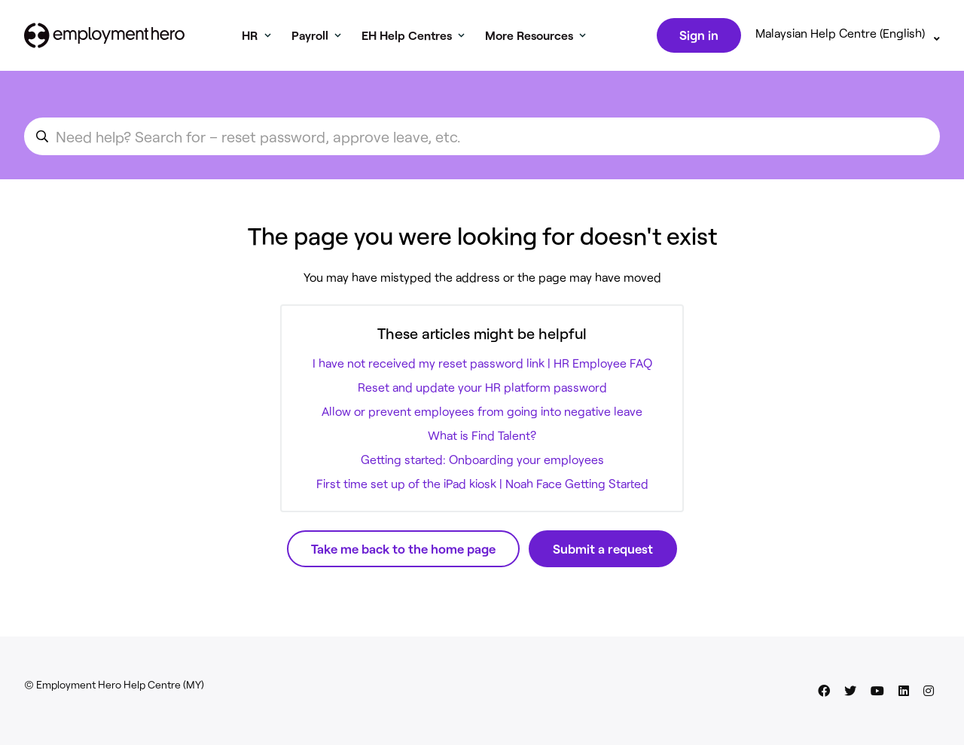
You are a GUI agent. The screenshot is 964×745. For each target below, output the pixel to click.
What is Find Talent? (482, 438)
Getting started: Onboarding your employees (482, 462)
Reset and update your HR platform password (482, 390)
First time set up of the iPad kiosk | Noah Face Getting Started (482, 486)
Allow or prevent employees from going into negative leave (482, 414)
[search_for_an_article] (482, 139)
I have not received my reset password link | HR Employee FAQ (482, 366)
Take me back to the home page (403, 551)
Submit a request (603, 551)
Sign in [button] (697, 36)
